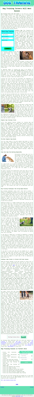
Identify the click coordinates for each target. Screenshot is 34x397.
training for (17, 127)
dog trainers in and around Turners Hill (16, 278)
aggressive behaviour (6, 304)
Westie (9, 146)
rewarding (7, 179)
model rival (10, 133)
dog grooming (10, 346)
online (2, 284)
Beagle (29, 148)
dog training (27, 17)
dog (30, 63)
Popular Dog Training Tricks (8, 120)
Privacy (31, 387)
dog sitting (13, 345)
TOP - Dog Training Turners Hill (8, 380)
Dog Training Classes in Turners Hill (14, 349)
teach (23, 31)
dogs (20, 40)
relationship (9, 135)
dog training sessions (12, 28)
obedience (11, 129)
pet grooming (18, 342)
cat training (28, 345)
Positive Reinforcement (14, 372)
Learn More (18, 396)
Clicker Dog (11, 360)
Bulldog (10, 143)
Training (3, 78)
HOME (20, 5)
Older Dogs (5, 363)
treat (8, 62)
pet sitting (30, 343)
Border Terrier (15, 146)
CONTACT (26, 5)
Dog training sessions (19, 70)
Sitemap (2, 387)
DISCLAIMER (31, 5)
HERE (14, 265)
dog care (18, 341)
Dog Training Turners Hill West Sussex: (10, 13)
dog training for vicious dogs (16, 305)
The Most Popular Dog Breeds (8, 139)
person (8, 376)
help (24, 116)
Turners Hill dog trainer (7, 90)
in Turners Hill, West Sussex (25, 36)
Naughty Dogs (6, 365)
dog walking (16, 343)
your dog (17, 88)
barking (8, 166)
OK (21, 396)
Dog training (4, 51)
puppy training (27, 327)
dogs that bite (10, 326)
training (31, 34)
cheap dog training (5, 331)
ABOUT (23, 5)
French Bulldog (28, 143)
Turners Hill (9, 123)
